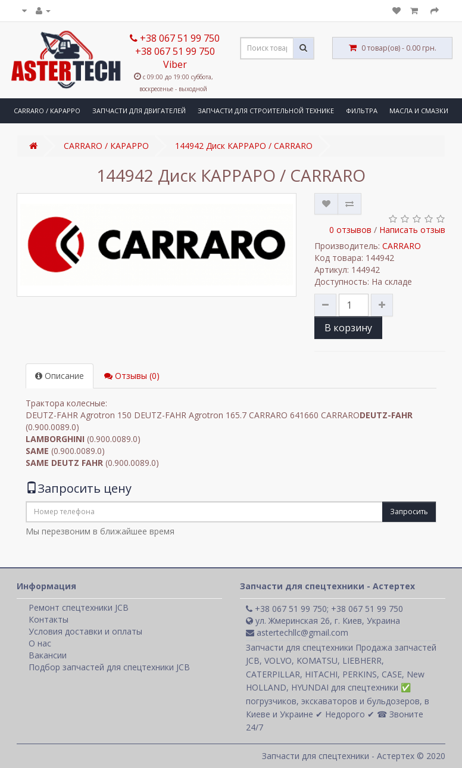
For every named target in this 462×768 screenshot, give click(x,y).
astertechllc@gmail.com (297, 632)
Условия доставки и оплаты (85, 631)
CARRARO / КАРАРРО (47, 110)
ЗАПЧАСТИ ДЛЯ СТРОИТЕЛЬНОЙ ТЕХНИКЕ (266, 110)
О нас (40, 643)
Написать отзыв (412, 229)
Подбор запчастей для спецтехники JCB (109, 667)
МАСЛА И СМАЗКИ (418, 110)
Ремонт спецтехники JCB (79, 607)
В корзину (348, 327)
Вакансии (48, 655)
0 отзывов (350, 229)
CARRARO (401, 245)
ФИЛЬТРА (361, 110)
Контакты (48, 619)
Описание (59, 375)
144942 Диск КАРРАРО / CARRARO (244, 145)
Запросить (409, 511)
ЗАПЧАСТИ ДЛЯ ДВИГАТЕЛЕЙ (139, 110)
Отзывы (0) (132, 375)
